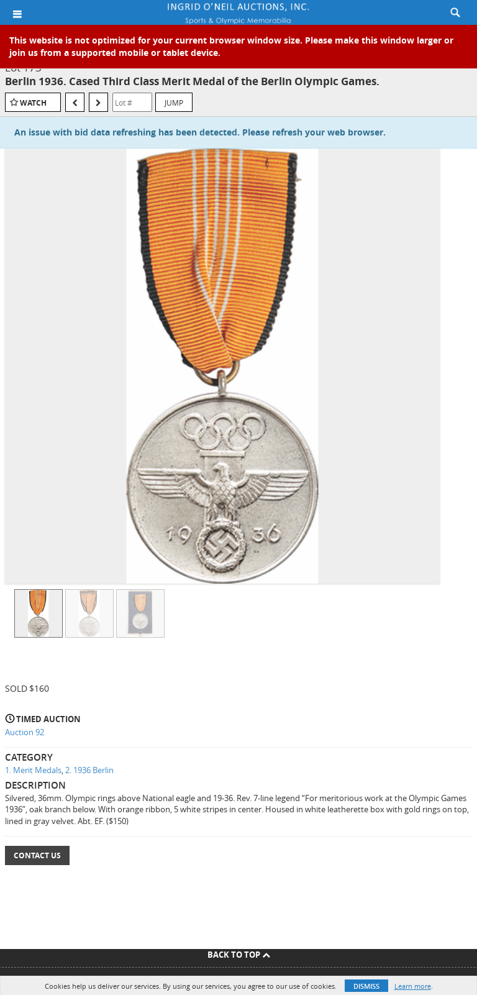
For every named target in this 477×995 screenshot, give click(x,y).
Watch (33, 103)
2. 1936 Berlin (89, 770)
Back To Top (238, 954)
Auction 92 (24, 732)
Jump (174, 103)
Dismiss (366, 986)
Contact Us (37, 855)
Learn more (412, 986)
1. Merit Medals (33, 770)
